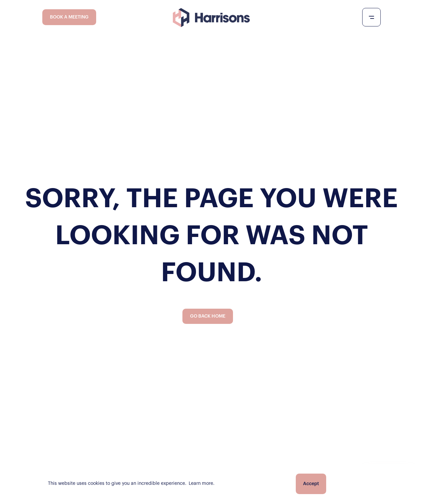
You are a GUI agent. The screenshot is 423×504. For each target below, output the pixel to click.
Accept (311, 484)
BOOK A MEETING (69, 17)
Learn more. (201, 483)
